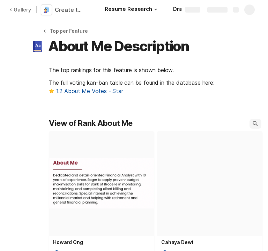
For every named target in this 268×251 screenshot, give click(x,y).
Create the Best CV (71, 9)
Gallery (20, 10)
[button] (155, 9)
